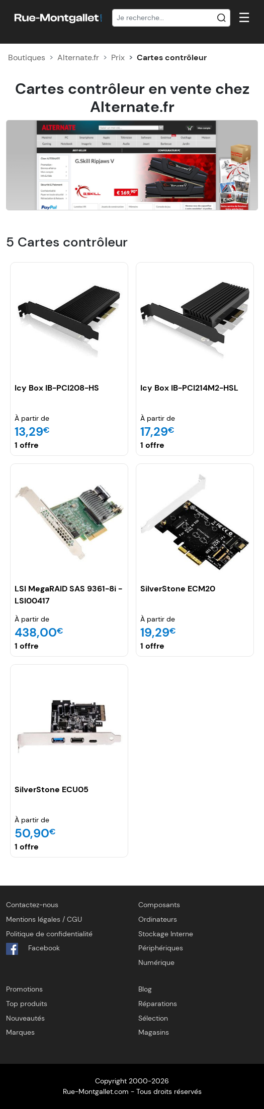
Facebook (33, 949)
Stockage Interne (165, 933)
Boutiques (26, 57)
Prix (118, 57)
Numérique (156, 962)
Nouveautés (25, 1018)
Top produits (26, 1003)
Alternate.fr (78, 57)
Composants (159, 904)
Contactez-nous (32, 904)
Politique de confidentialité (49, 933)
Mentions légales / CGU (44, 919)
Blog (145, 989)
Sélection (153, 1018)
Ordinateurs (157, 919)
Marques (20, 1032)
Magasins (153, 1032)
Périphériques (160, 947)
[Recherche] (171, 18)
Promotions (24, 989)
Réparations (157, 1003)
